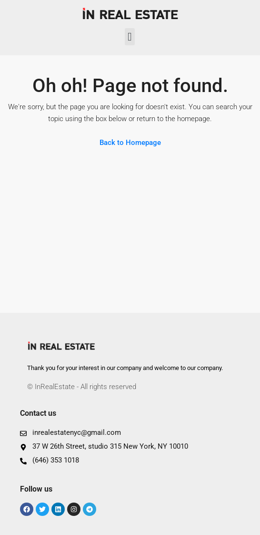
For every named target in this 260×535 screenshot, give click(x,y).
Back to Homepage (130, 142)
